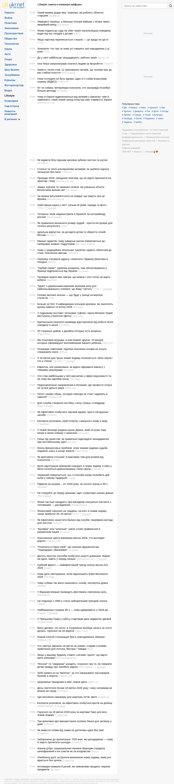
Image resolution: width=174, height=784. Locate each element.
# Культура (157, 115)
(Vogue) (71, 477)
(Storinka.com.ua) (46, 102)
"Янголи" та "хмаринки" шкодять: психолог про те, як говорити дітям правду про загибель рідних (74, 665)
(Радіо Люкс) (44, 334)
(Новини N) (63, 81)
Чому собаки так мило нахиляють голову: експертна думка (72, 582)
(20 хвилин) (71, 190)
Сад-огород (12, 106)
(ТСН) (40, 42)
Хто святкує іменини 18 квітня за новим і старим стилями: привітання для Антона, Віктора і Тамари (72, 647)
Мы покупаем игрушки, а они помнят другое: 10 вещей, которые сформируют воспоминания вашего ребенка (70, 341)
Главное (9, 12)
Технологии (12, 43)
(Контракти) (98, 468)
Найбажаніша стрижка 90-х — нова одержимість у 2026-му (72, 609)
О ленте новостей (159, 130)
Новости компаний (11, 112)
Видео (8, 90)
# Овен (142, 107)
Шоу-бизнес (12, 69)
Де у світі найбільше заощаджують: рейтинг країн (67, 57)
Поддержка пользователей (135, 130)
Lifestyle (10, 95)
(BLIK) (90, 648)
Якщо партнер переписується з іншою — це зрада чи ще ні (72, 39)
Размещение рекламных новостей (138, 141)
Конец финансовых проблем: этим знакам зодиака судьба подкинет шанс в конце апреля (72, 449)
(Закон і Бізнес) (45, 405)
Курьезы (10, 80)
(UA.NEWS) (64, 325)
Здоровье (11, 64)
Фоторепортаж (14, 85)
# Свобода (127, 118)
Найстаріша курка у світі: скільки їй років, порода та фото (71, 204)
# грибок (138, 122)
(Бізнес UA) (103, 57)
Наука (8, 48)
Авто (8, 54)
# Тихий (146, 115)
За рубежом (12, 74)
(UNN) (64, 226)
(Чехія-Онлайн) (54, 217)
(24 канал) (62, 90)
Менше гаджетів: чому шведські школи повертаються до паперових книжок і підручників (71, 242)
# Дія (124, 107)
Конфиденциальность (132, 137)
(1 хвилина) (43, 423)
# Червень (127, 122)
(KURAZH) (66, 172)
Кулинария (11, 100)
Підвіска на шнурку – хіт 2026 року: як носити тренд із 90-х (72, 483)
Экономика (12, 28)
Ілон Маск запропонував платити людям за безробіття (70, 63)
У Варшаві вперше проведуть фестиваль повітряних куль (71, 591)
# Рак (147, 111)
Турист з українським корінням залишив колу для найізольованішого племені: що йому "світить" (67, 287)
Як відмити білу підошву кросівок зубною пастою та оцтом (72, 159)
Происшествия (14, 33)
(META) (77, 33)
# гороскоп (153, 107)
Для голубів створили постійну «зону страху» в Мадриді (71, 402)
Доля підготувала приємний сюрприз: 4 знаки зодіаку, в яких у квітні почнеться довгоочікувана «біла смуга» (74, 467)
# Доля (155, 111)
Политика (11, 22)
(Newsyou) (77, 316)
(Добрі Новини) (45, 706)
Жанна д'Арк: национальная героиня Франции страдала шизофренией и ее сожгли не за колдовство (71, 750)
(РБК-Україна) (68, 72)
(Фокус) (95, 751)
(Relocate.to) (43, 594)
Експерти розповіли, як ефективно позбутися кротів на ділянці (74, 702)
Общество (11, 38)
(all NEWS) (42, 163)
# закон (159, 118)
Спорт (8, 59)
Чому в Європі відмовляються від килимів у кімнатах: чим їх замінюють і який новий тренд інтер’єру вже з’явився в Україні (74, 98)
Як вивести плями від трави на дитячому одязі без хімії (70, 730)
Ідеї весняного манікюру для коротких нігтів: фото (67, 696)
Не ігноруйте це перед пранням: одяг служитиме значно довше (75, 492)
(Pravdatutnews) (79, 504)
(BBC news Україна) (85, 244)
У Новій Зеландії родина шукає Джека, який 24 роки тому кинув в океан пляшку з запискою (71, 431)
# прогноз (126, 111)
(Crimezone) (63, 24)
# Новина (132, 107)
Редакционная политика (157, 137)
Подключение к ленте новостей (146, 133)
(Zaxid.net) (52, 280)
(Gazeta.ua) (54, 15)
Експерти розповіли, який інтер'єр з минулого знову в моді (72, 420)
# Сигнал (137, 115)
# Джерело (138, 111)
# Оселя (138, 118)
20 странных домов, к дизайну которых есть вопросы (69, 330)
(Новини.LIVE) (55, 396)
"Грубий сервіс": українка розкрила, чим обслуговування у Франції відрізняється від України (72, 269)
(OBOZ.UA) (107, 343)
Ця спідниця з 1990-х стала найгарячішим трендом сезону (72, 600)
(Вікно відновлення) (66, 657)
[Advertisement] (71, 131)
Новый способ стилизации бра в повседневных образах (71, 636)
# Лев (162, 107)
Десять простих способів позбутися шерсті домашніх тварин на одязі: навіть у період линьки (73, 557)
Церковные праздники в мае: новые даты (62, 681)
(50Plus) (52, 262)
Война (8, 17)
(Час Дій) (57, 360)
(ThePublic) (62, 690)
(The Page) (74, 378)
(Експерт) (51, 235)
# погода (164, 111)
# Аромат (126, 115)
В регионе (11, 119)
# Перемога (148, 118)
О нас (125, 133)
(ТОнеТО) (108, 63)
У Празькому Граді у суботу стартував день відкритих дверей (74, 618)
